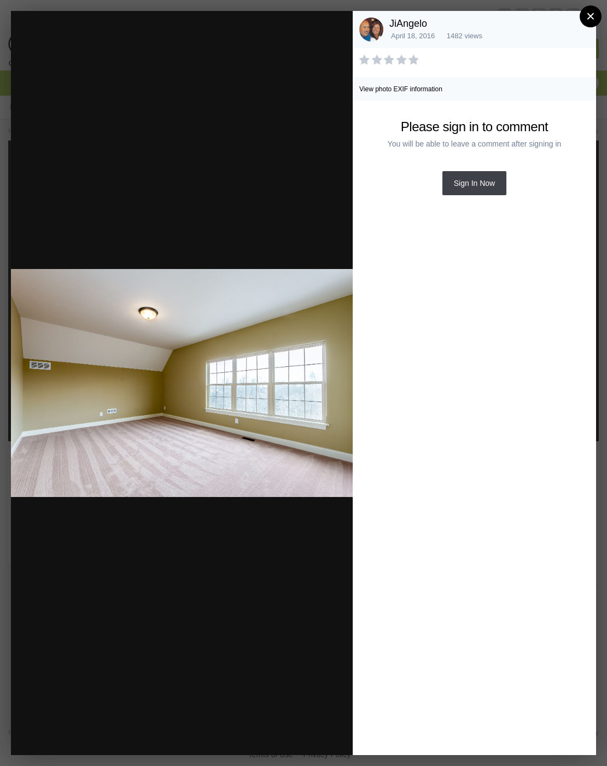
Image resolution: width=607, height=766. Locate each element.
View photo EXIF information (400, 89)
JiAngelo (408, 23)
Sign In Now (474, 183)
